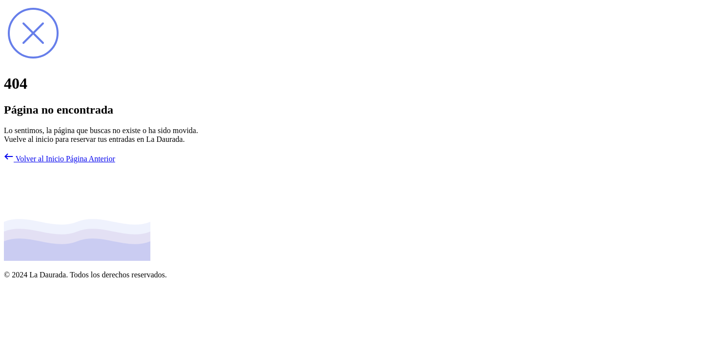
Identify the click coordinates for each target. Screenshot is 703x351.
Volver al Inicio (35, 159)
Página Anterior (90, 159)
